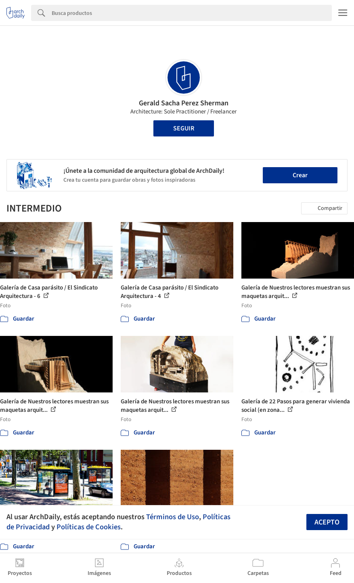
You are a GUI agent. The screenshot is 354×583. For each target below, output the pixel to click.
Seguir (183, 128)
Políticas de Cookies (89, 527)
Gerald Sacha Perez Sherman (183, 103)
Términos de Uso (172, 517)
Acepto (326, 522)
